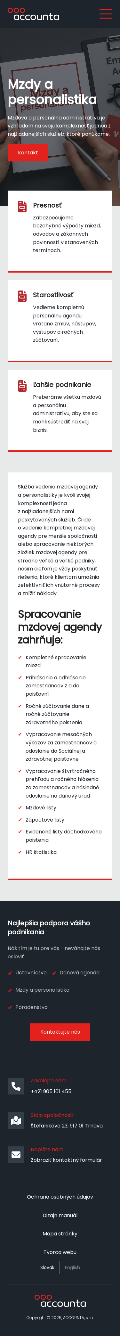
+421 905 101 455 (51, 1091)
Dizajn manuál (60, 1215)
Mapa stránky (60, 1233)
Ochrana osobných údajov (60, 1197)
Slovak (47, 1267)
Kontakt (28, 152)
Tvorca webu (60, 1252)
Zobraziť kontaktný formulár (66, 1160)
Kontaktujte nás (60, 1032)
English (72, 1267)
